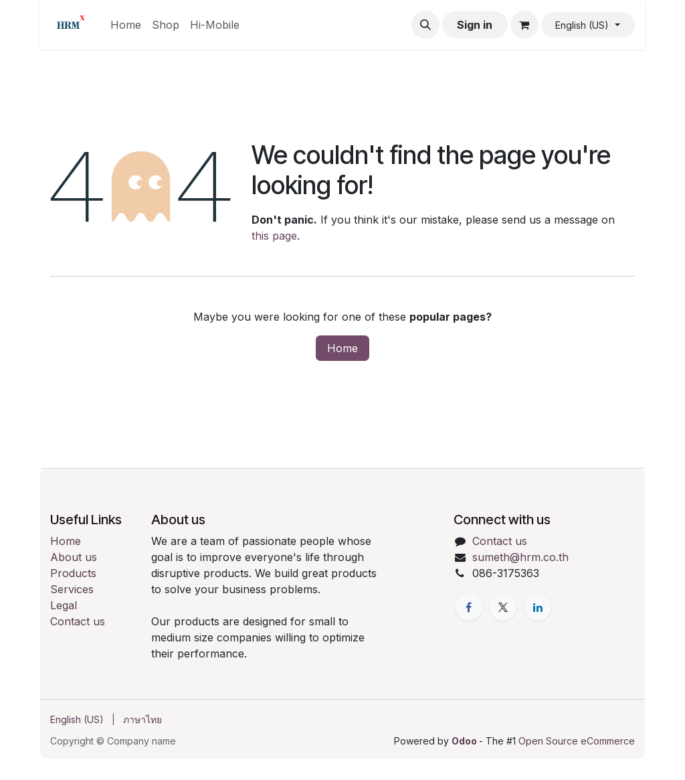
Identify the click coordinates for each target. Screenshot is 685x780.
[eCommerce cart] (524, 25)
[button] (425, 25)
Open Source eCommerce (576, 741)
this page (274, 235)
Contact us (77, 621)
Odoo (465, 741)
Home (342, 348)
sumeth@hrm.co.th (520, 557)
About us (73, 557)
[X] (503, 607)
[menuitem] (125, 24)
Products (73, 573)
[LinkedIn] (537, 607)
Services (72, 589)
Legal (63, 605)
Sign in (474, 24)
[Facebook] (469, 607)
